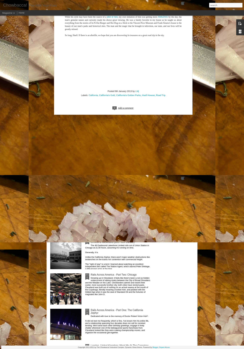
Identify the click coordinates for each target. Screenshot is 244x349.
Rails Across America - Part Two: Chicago (114, 274)
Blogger (155, 347)
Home (21, 13)
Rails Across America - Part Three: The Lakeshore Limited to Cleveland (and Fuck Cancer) (118, 240)
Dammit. (60, 142)
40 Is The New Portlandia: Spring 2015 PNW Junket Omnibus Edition (139, 146)
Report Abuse (164, 347)
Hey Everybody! (99, 168)
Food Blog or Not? (176, 142)
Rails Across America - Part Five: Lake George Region (105, 145)
